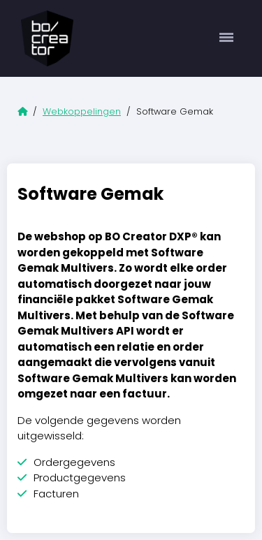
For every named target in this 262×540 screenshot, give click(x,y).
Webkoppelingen (82, 111)
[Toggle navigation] (227, 38)
